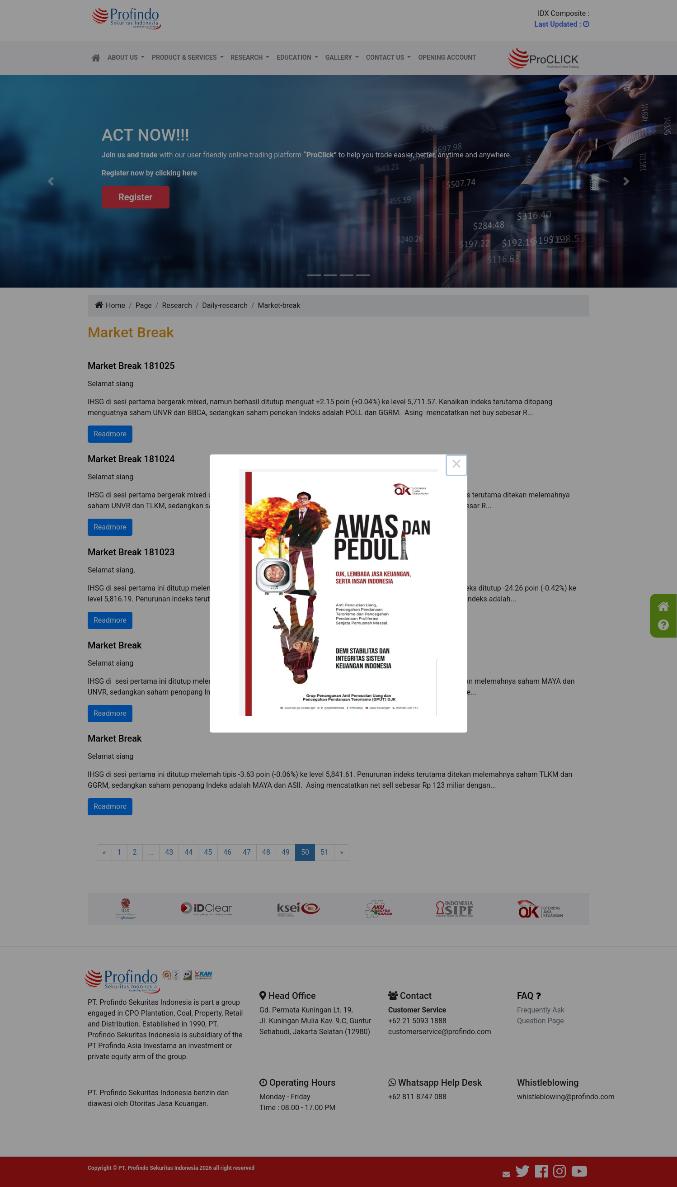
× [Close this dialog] (456, 465)
